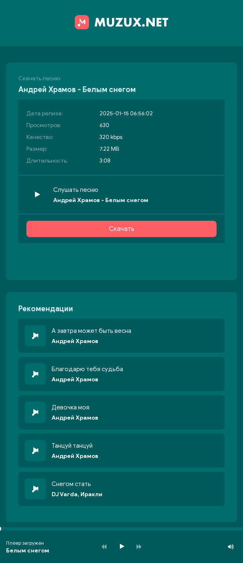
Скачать (122, 229)
